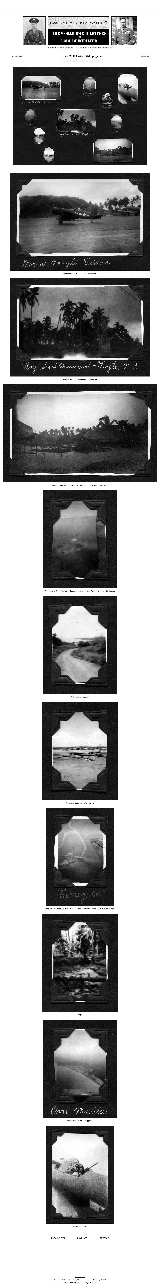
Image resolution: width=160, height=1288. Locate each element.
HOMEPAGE (82, 1238)
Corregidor (60, 591)
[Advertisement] (80, 6)
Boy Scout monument (72, 379)
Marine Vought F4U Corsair (74, 273)
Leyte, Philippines (90, 379)
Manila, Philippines (85, 1121)
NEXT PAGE (145, 56)
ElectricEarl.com (80, 1277)
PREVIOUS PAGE (16, 56)
